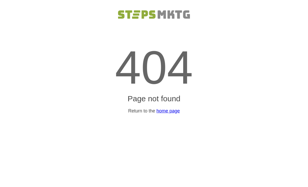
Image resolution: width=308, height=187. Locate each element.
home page (168, 110)
